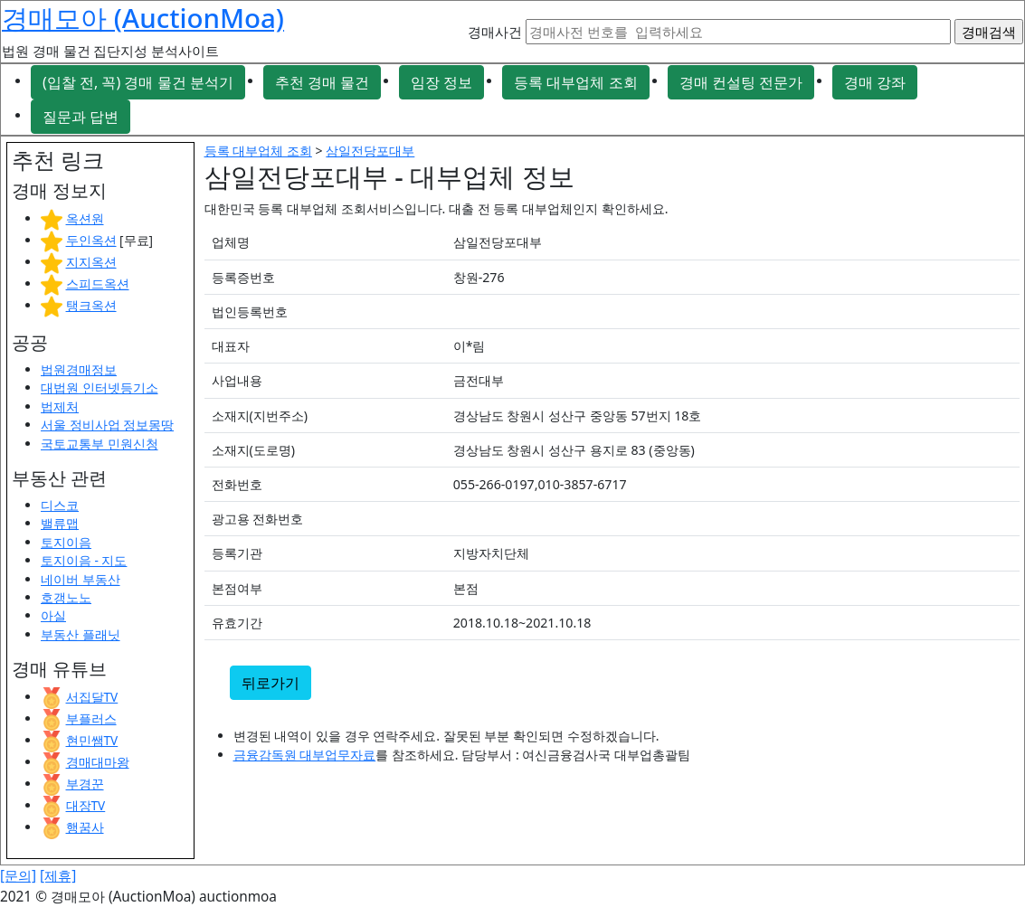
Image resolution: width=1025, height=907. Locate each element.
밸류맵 (60, 523)
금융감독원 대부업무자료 (304, 754)
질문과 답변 (81, 117)
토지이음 (66, 542)
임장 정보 (441, 82)
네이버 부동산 (80, 579)
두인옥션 (91, 240)
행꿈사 (85, 827)
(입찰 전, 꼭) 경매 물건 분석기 (138, 82)
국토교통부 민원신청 (99, 443)
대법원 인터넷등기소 (99, 387)
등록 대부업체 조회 (575, 82)
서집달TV (92, 696)
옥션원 (85, 218)
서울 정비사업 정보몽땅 (107, 424)
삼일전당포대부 (370, 150)
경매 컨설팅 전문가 (740, 82)
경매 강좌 (875, 82)
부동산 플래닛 (80, 634)
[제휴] (58, 875)
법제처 (60, 406)
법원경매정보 (79, 369)
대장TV (86, 805)
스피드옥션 (97, 283)
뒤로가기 (270, 683)
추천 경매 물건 (322, 82)
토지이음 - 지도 (84, 560)
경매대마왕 (97, 761)
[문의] (18, 875)
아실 (53, 615)
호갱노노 (66, 597)
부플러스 (91, 718)
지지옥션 (91, 261)
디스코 (60, 505)
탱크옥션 (91, 305)
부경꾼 (85, 783)
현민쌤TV (92, 740)
